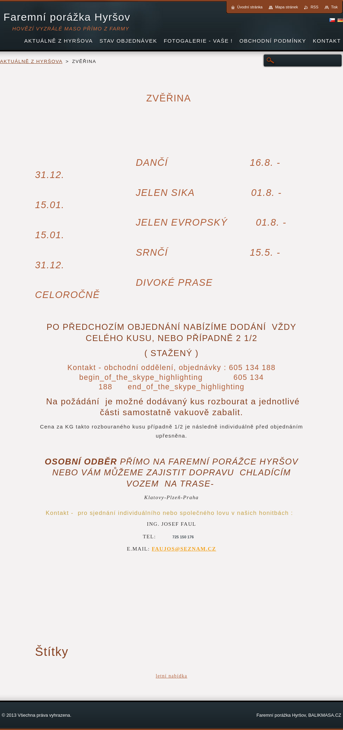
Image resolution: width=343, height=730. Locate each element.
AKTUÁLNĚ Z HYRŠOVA (31, 61)
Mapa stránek (286, 7)
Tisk (334, 7)
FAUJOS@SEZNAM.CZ (184, 549)
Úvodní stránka (250, 7)
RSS (314, 7)
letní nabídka (171, 676)
